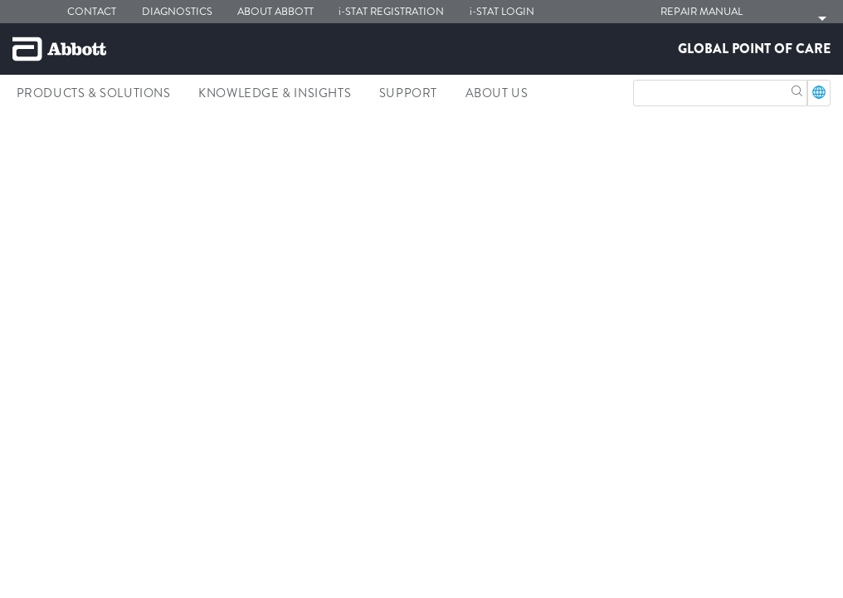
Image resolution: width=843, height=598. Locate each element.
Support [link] (408, 93)
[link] (20, 128)
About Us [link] (497, 93)
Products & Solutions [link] (94, 93)
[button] (797, 89)
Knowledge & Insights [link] (274, 93)
